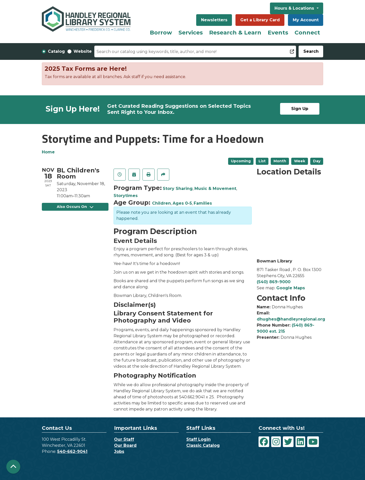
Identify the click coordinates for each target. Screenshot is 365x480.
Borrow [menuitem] (161, 32)
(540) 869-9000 (273, 281)
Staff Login (198, 439)
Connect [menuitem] (307, 32)
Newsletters (214, 19)
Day (316, 161)
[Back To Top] (13, 467)
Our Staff (124, 439)
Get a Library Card (260, 19)
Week (299, 161)
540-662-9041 (72, 451)
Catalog (56, 51)
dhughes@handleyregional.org (291, 319)
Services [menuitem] (190, 32)
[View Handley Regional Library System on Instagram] (276, 441)
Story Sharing (178, 188)
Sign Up (299, 108)
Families (203, 203)
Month (279, 161)
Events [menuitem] (278, 32)
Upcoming (241, 161)
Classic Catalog (203, 445)
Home (48, 152)
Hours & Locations (295, 8)
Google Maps (290, 288)
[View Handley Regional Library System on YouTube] (313, 441)
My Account (306, 19)
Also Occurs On (75, 206)
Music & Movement (215, 188)
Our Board (125, 445)
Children (161, 203)
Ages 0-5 (182, 203)
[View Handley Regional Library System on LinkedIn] (300, 441)
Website (83, 51)
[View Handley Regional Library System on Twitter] (288, 441)
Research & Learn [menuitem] (235, 32)
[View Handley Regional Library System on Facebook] (264, 441)
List (262, 161)
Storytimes (126, 195)
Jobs (119, 451)
